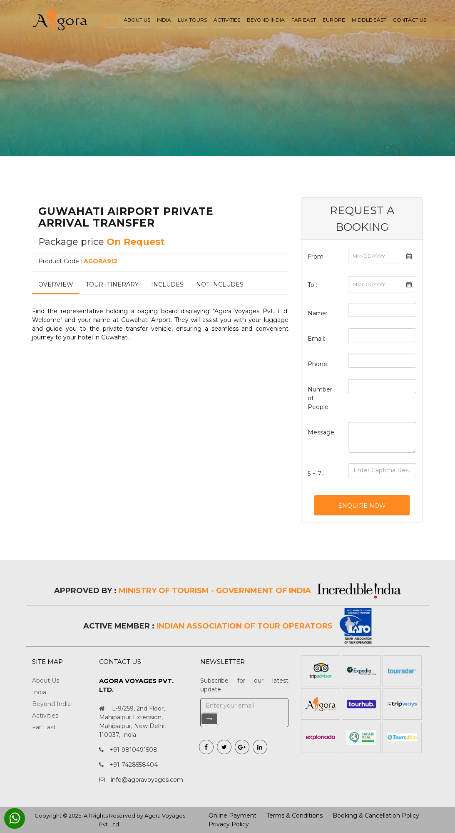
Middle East (369, 20)
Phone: (318, 364)
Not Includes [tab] (220, 284)
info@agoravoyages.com (147, 779)
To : (312, 285)
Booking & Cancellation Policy (376, 815)
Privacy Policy (229, 824)
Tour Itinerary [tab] (112, 284)
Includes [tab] (167, 284)
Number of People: (320, 398)
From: (316, 256)
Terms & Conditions (294, 815)
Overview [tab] (55, 284)
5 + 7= (316, 473)
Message (321, 432)
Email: (316, 338)
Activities (227, 20)
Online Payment (232, 815)
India (164, 20)
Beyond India (266, 20)
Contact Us (409, 20)
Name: (317, 313)
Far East (303, 20)
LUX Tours (192, 20)
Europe (334, 20)
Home (109, 20)
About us (137, 20)
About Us (45, 680)
